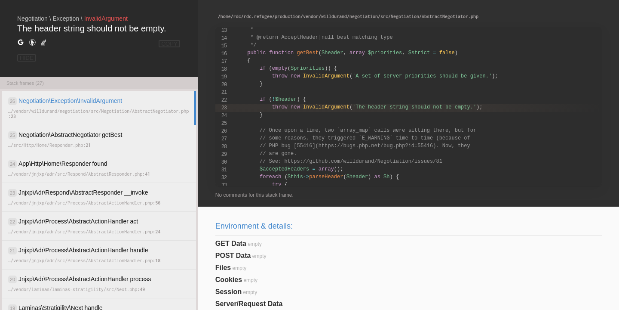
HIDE (27, 58)
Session (228, 291)
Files (223, 267)
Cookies (228, 279)
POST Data (233, 255)
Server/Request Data (249, 303)
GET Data (230, 243)
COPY (169, 43)
